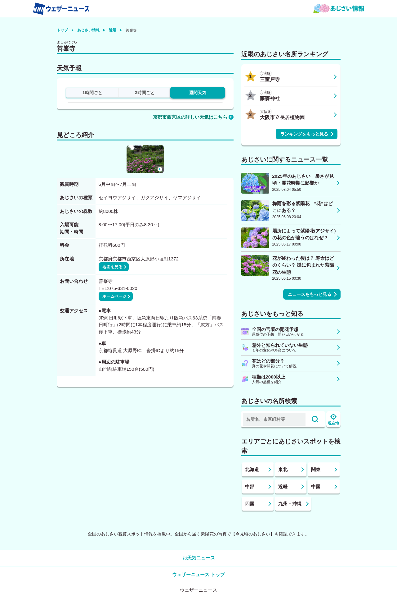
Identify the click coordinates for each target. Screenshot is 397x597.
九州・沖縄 (289, 503)
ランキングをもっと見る (304, 133)
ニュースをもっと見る (309, 294)
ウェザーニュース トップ (198, 574)
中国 (315, 486)
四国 (249, 503)
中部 (249, 486)
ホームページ (114, 296)
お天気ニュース (198, 557)
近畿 (112, 30)
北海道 (252, 469)
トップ (62, 30)
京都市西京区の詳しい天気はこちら (190, 117)
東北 (283, 469)
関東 (315, 469)
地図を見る (112, 266)
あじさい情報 (88, 30)
